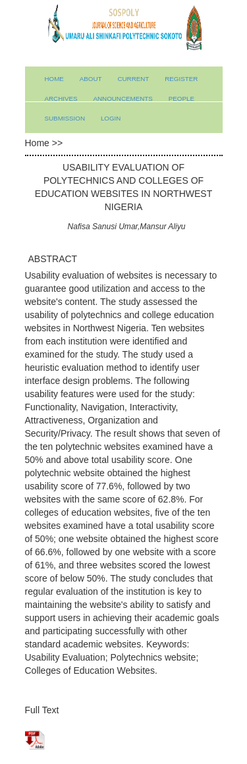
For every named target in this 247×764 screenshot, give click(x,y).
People (181, 98)
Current (133, 78)
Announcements (122, 98)
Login (111, 118)
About (91, 78)
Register (181, 78)
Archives (61, 98)
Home (54, 78)
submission (65, 118)
